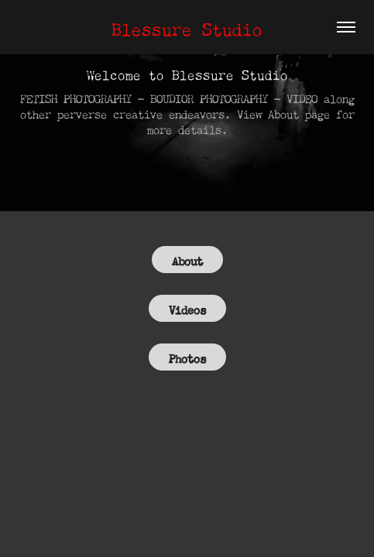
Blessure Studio (187, 26)
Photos (187, 357)
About (187, 259)
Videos (187, 308)
